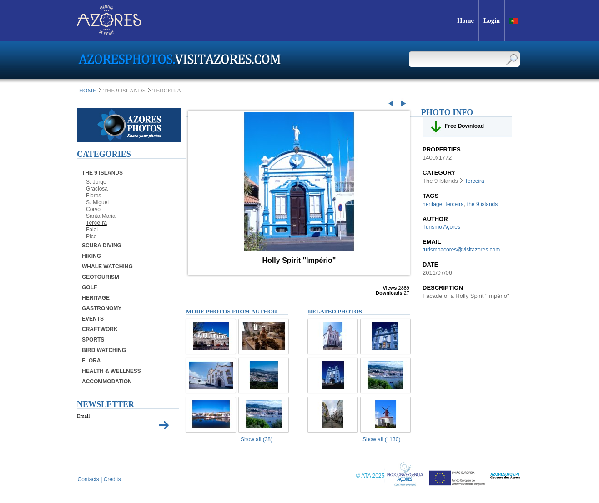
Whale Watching (107, 266)
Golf (89, 287)
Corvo (93, 209)
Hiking (91, 256)
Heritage (96, 298)
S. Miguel (97, 202)
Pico (91, 236)
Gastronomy (101, 308)
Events (93, 319)
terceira (455, 204)
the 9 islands (482, 204)
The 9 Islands (102, 173)
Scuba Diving (101, 245)
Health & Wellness (111, 371)
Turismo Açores (441, 227)
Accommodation (107, 381)
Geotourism (100, 277)
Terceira (96, 223)
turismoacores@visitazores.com (461, 249)
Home (87, 90)
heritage (432, 204)
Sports (93, 340)
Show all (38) (256, 439)
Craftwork (100, 329)
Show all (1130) (381, 439)
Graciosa (97, 188)
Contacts (88, 479)
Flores (93, 195)
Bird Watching (104, 350)
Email (83, 416)
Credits (112, 479)
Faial (92, 229)
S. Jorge (96, 182)
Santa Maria (101, 216)
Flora (91, 360)
